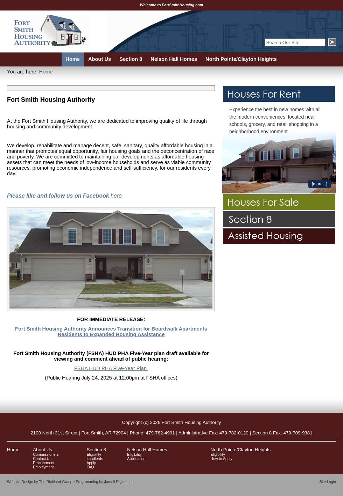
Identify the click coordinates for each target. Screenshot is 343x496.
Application (136, 458)
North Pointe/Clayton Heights (240, 449)
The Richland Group (55, 482)
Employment (43, 467)
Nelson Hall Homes (147, 449)
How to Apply (221, 458)
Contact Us (42, 458)
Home (46, 72)
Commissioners (45, 454)
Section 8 (96, 449)
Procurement (43, 463)
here (116, 196)
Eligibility (93, 454)
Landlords (94, 458)
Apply (91, 463)
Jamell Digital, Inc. (119, 482)
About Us (42, 449)
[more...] (319, 184)
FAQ (90, 467)
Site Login (328, 482)
